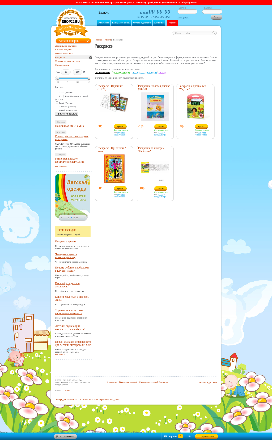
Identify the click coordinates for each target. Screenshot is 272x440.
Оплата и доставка (142, 22)
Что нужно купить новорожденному (66, 256)
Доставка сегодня (121, 72)
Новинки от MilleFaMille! (70, 125)
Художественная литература (68, 61)
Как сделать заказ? (121, 22)
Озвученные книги (64, 53)
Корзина (173, 22)
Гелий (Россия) (65, 103)
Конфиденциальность (66, 399)
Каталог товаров (69, 40)
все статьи (60, 354)
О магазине (103, 22)
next (84, 218)
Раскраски (60, 57)
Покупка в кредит (65, 241)
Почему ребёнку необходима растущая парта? (72, 269)
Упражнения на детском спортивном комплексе (69, 312)
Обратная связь (67, 436)
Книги (108, 39)
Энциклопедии (62, 65)
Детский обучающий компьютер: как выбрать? (70, 327)
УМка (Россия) (65, 92)
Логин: (182, 7)
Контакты (159, 22)
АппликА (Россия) (67, 106)
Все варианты (102, 72)
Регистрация (183, 17)
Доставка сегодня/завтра (144, 72)
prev (61, 218)
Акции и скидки (66, 229)
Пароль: (208, 7)
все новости (61, 166)
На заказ (163, 72)
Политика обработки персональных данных (100, 399)
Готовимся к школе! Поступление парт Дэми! (70, 160)
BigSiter (67, 390)
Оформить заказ (207, 436)
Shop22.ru (70, 23)
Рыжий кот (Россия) (68, 110)
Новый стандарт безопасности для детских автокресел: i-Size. (73, 343)
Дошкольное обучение (66, 45)
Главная (98, 39)
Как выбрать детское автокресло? (67, 285)
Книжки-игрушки (63, 49)
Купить (120, 126)
